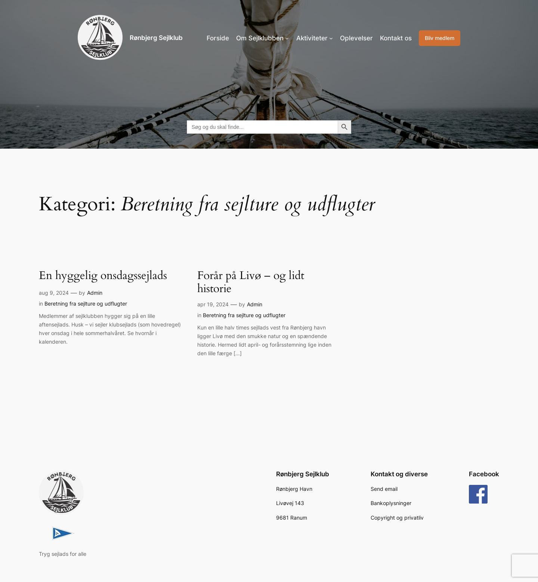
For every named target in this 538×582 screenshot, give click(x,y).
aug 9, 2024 (54, 293)
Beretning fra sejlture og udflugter (85, 303)
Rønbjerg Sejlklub (156, 37)
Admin (94, 293)
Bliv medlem (439, 38)
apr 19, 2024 (213, 304)
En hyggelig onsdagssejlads (103, 276)
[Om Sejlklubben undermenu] (287, 38)
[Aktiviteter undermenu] (331, 38)
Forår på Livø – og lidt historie (250, 282)
